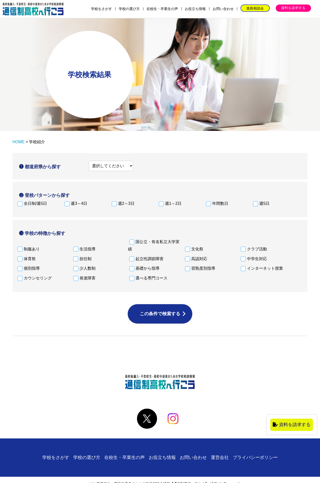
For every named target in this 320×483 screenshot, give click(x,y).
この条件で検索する (160, 313)
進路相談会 (255, 8)
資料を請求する (293, 8)
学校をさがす (101, 9)
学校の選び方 (129, 9)
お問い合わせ (223, 9)
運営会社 (220, 457)
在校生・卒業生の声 (162, 9)
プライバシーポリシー (255, 457)
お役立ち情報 (195, 9)
